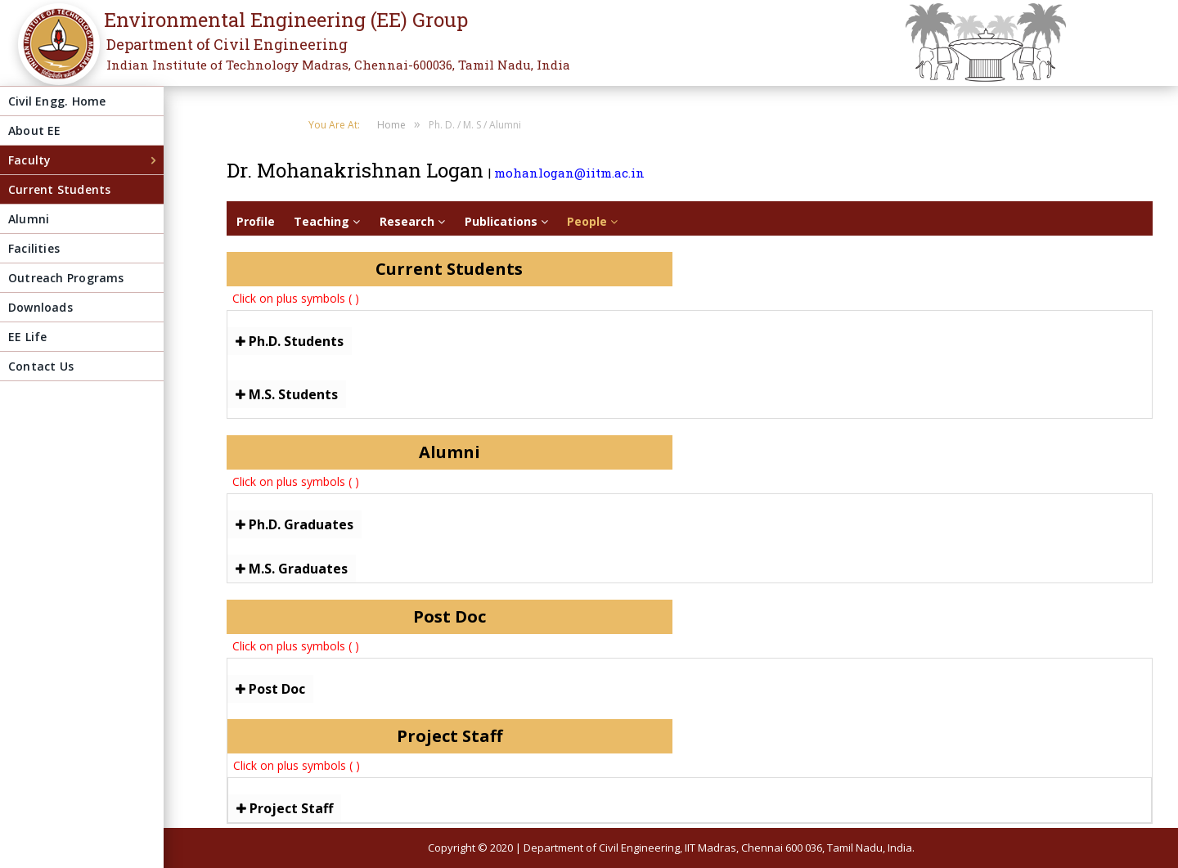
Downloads (40, 307)
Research (412, 221)
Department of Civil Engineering (227, 44)
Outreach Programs (66, 278)
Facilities (34, 248)
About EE (34, 130)
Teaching (327, 221)
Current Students (59, 189)
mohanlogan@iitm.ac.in (569, 172)
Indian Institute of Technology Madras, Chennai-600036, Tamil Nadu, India (338, 64)
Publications (506, 221)
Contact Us (41, 366)
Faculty (29, 160)
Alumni (28, 219)
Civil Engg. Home (57, 101)
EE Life (27, 336)
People (592, 221)
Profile (255, 221)
